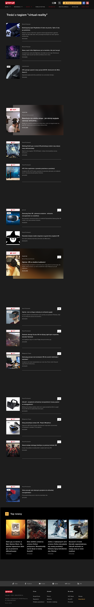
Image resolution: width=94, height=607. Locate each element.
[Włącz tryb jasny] (54, 3)
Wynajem (75, 6)
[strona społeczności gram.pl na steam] (67, 583)
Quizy (29, 7)
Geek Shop (85, 6)
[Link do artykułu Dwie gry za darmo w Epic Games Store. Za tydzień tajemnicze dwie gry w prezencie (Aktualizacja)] (15, 537)
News (8, 7)
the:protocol (81, 599)
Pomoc (49, 596)
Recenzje (18, 7)
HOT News (71, 596)
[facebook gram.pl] (28, 583)
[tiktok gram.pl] (14, 583)
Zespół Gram (36, 596)
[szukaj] (59, 2)
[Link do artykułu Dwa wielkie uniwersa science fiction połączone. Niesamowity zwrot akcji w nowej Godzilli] (36, 537)
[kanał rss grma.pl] (79, 583)
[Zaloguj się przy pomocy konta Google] (87, 3)
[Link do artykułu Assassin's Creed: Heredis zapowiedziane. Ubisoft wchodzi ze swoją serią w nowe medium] (78, 537)
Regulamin (36, 599)
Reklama (49, 599)
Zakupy (80, 596)
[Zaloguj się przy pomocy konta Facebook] (83, 3)
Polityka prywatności (38, 602)
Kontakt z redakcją (52, 602)
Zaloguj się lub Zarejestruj (73, 3)
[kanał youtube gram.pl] (42, 583)
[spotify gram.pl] (55, 583)
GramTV (70, 599)
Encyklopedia (64, 6)
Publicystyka (40, 6)
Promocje (52, 6)
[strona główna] (13, 2)
